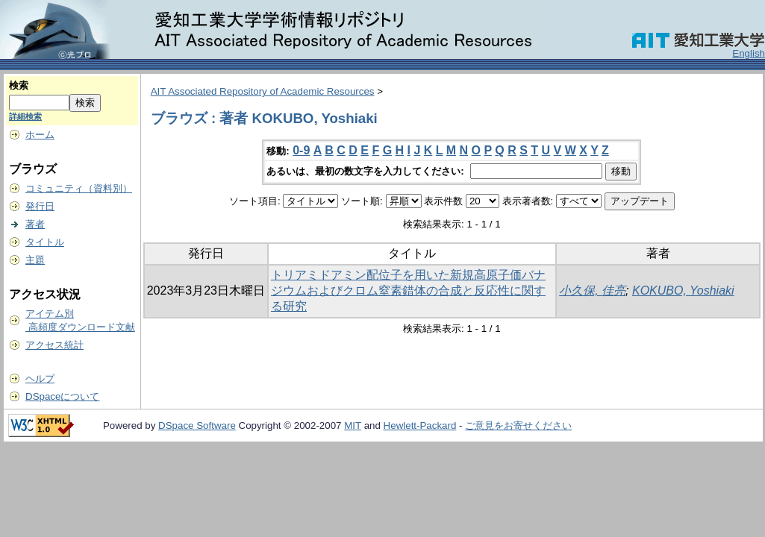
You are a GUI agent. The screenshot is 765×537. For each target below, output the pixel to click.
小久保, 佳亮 (592, 290)
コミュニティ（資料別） (78, 188)
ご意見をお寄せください (518, 425)
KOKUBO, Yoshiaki (683, 290)
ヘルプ (39, 378)
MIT (352, 425)
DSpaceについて (62, 396)
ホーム (39, 134)
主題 (35, 260)
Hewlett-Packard (420, 425)
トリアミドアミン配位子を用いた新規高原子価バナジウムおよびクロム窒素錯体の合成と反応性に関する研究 (408, 290)
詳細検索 (25, 116)
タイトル (44, 242)
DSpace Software (197, 425)
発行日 (39, 206)
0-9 (301, 150)
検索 (18, 85)
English (748, 53)
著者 (35, 224)
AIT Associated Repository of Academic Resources (263, 91)
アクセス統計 (54, 345)
